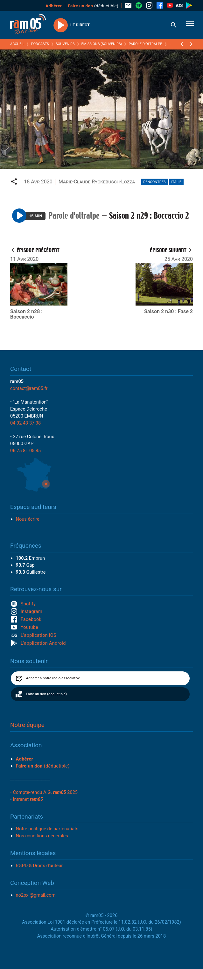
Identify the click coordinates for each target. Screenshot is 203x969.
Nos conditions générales (42, 836)
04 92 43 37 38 (25, 423)
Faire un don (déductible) (46, 694)
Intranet (28, 799)
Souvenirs (65, 44)
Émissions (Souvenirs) (101, 44)
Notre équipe (27, 724)
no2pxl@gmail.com (36, 895)
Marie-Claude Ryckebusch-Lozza (97, 182)
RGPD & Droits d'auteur (39, 865)
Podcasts (40, 44)
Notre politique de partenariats (47, 829)
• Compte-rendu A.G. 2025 (44, 792)
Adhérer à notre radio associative (53, 678)
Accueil (17, 44)
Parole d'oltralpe (145, 44)
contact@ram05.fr (29, 388)
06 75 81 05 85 (25, 450)
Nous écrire (27, 519)
